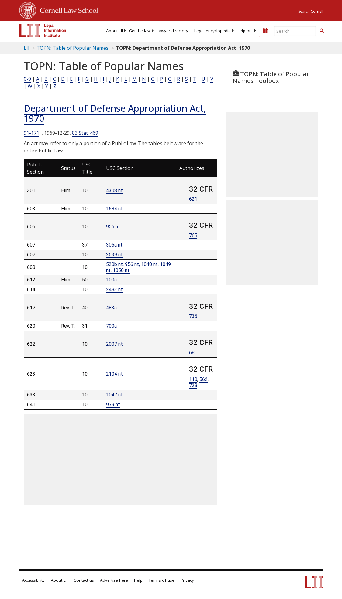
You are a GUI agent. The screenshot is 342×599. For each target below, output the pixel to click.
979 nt (113, 404)
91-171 (31, 133)
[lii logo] (42, 30)
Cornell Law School (67, 9)
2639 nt (114, 254)
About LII (114, 30)
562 (203, 379)
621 (193, 199)
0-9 (27, 79)
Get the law (139, 30)
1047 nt (114, 395)
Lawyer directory (172, 30)
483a (111, 308)
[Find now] (321, 31)
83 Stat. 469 (85, 133)
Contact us (84, 580)
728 (193, 385)
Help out (245, 30)
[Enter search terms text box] (295, 31)
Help (138, 580)
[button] (322, 31)
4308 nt (114, 190)
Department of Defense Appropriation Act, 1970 (115, 113)
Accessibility (33, 580)
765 (193, 235)
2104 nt (114, 374)
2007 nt (114, 344)
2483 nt (114, 289)
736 (193, 316)
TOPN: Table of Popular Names (72, 48)
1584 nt (114, 209)
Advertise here (114, 580)
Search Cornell (310, 11)
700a (111, 326)
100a (111, 280)
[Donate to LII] (265, 31)
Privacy (187, 580)
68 (192, 353)
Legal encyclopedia (212, 30)
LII (26, 48)
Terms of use (161, 580)
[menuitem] (114, 31)
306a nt (114, 245)
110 (193, 379)
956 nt (113, 227)
